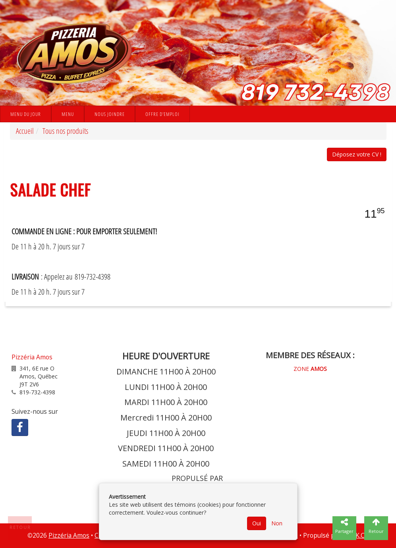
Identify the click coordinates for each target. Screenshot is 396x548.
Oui (256, 523)
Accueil (25, 130)
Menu (68, 114)
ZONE (310, 368)
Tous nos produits (65, 130)
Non (276, 523)
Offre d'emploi (162, 114)
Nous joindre (110, 114)
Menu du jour (25, 114)
